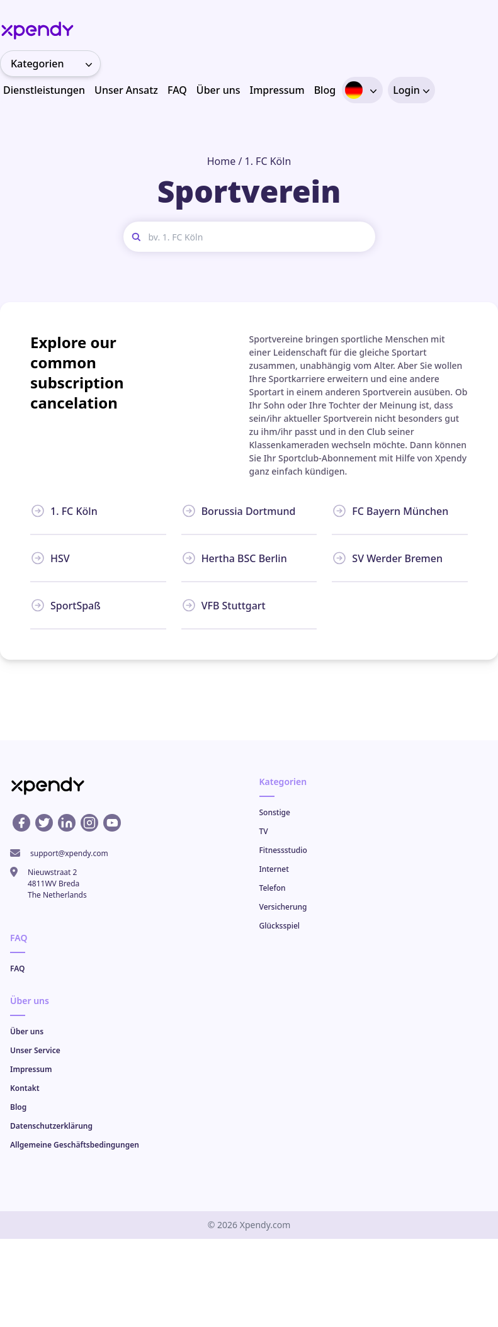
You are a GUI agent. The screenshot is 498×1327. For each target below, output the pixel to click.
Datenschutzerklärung (51, 1126)
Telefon (272, 888)
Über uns (218, 90)
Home (221, 161)
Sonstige (274, 812)
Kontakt (25, 1088)
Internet (274, 869)
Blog (325, 90)
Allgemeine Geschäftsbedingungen (74, 1144)
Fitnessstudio (283, 850)
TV (263, 831)
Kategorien (55, 63)
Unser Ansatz (126, 90)
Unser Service (35, 1050)
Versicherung (283, 906)
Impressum (277, 90)
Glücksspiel (279, 925)
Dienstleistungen (44, 90)
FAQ (177, 90)
